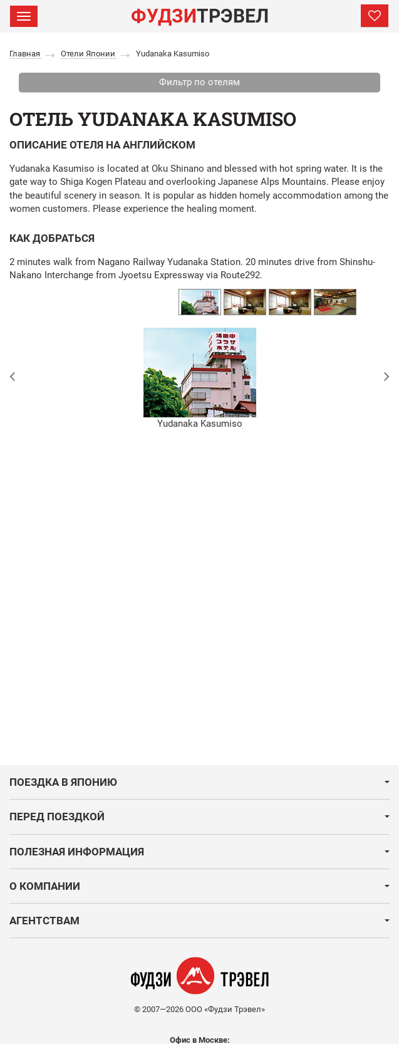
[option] (200, 302)
